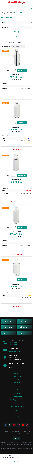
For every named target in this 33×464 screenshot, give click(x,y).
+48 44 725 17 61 (14, 343)
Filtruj (16, 32)
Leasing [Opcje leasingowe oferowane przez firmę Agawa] (16, 410)
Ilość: (8, 70)
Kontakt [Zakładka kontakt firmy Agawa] (16, 414)
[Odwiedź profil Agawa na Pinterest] (14, 425)
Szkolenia (24, 327)
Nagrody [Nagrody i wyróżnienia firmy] (16, 379)
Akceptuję (16, 461)
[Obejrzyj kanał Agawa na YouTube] (23, 425)
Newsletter (8, 333)
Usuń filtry (16, 36)
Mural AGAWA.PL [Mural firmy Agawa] (16, 403)
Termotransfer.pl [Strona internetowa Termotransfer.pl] (16, 406)
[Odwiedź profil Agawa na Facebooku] (5, 425)
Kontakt (24, 333)
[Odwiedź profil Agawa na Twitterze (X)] (10, 425)
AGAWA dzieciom (16, 396)
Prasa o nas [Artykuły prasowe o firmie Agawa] (16, 393)
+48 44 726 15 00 (14, 345)
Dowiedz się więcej (19, 457)
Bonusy (8, 327)
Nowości (8, 321)
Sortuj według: (5, 46)
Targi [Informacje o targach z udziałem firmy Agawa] (16, 389)
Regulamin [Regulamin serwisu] (16, 373)
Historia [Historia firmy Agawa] (16, 386)
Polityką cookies (5, 450)
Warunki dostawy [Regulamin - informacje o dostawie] (16, 376)
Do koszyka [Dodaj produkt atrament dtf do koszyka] (22, 70)
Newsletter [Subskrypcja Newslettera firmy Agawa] (16, 417)
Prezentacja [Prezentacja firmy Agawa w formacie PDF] (16, 383)
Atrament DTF (16, 74)
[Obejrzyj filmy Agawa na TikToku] (18, 425)
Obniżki (24, 321)
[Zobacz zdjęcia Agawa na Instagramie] (27, 425)
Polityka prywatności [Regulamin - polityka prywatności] (16, 400)
